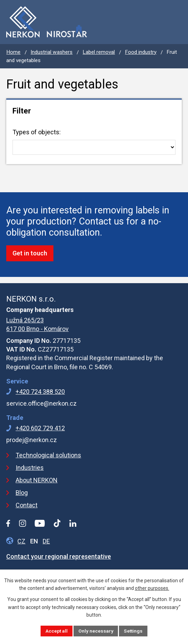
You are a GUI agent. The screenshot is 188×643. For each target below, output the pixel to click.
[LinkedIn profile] (72, 523)
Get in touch (29, 253)
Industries (30, 467)
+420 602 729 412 (40, 428)
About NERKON (37, 480)
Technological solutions (48, 455)
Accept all (56, 630)
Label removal (99, 52)
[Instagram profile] (22, 523)
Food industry (140, 52)
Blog (22, 492)
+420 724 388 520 (40, 391)
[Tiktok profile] (57, 523)
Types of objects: (94, 141)
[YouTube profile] (40, 523)
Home (13, 52)
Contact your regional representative (58, 556)
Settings (133, 630)
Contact (26, 505)
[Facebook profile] (8, 523)
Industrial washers (51, 52)
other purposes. (152, 588)
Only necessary (95, 630)
